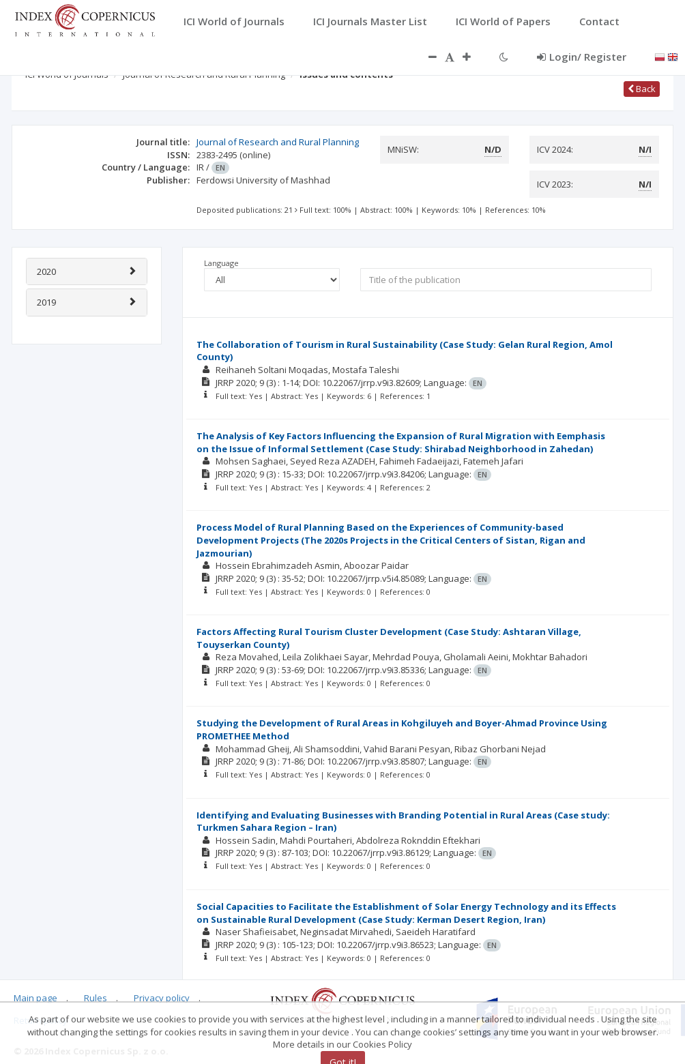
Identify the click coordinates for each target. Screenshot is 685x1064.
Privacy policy (162, 998)
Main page (35, 998)
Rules (95, 998)
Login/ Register (581, 56)
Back (642, 89)
